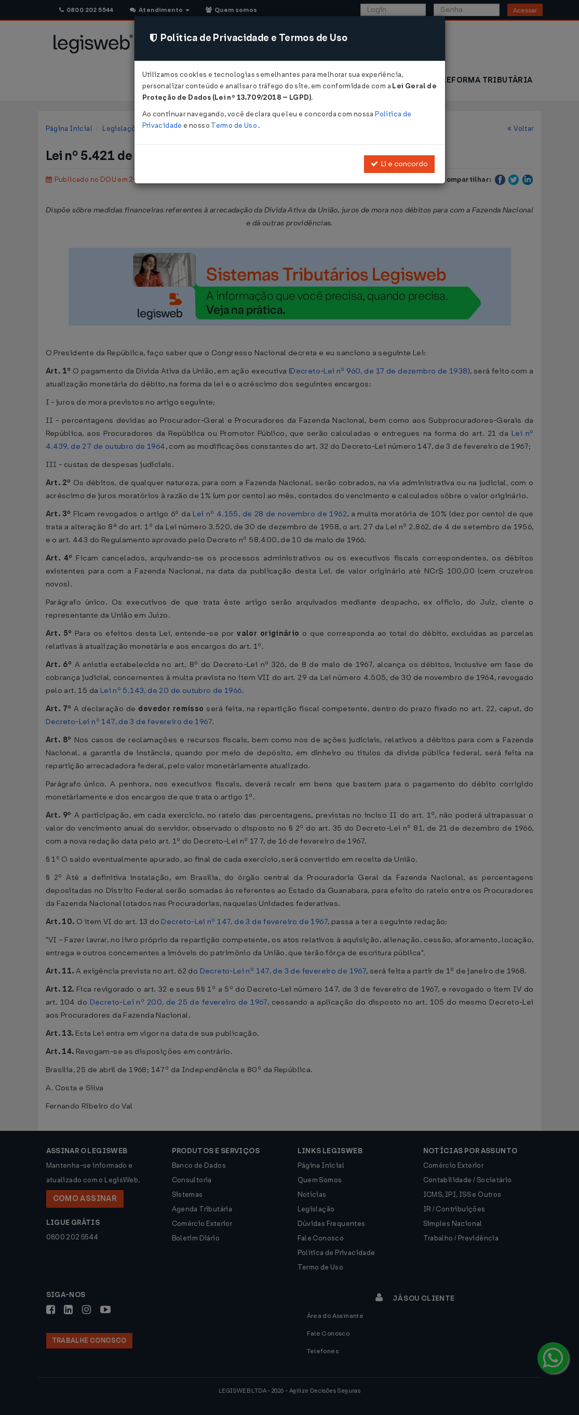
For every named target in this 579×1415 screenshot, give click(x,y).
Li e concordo (399, 164)
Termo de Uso (234, 125)
